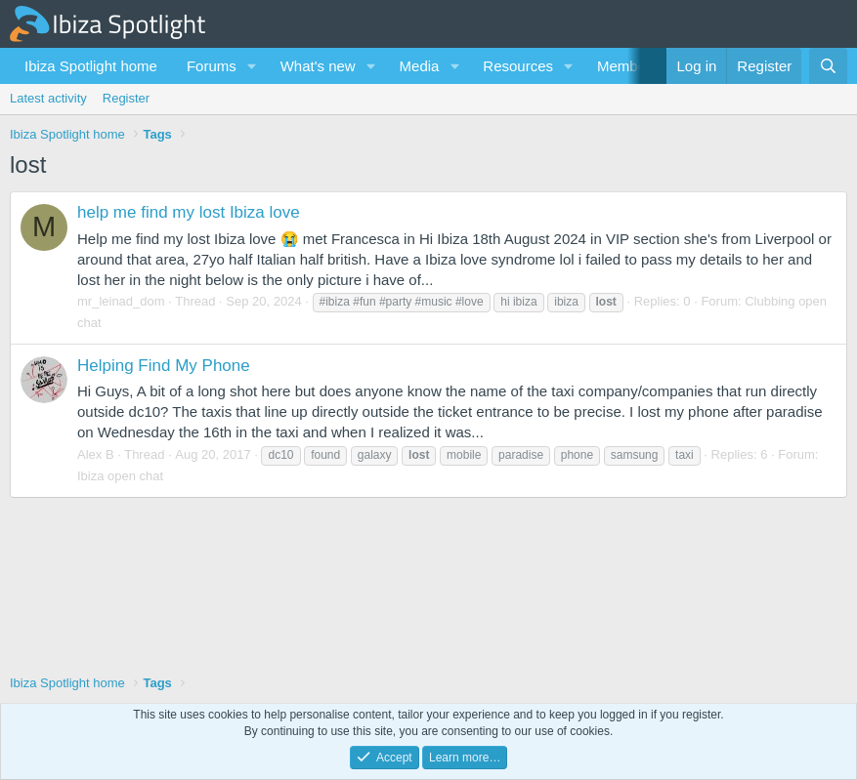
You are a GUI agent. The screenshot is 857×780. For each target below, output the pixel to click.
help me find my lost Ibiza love (188, 212)
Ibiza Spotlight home (90, 66)
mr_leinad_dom (121, 301)
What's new (318, 66)
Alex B (95, 454)
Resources (518, 66)
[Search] (828, 66)
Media (420, 66)
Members (628, 66)
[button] (252, 66)
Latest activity (48, 98)
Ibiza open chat (120, 476)
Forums (211, 66)
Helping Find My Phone (163, 365)
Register (126, 98)
